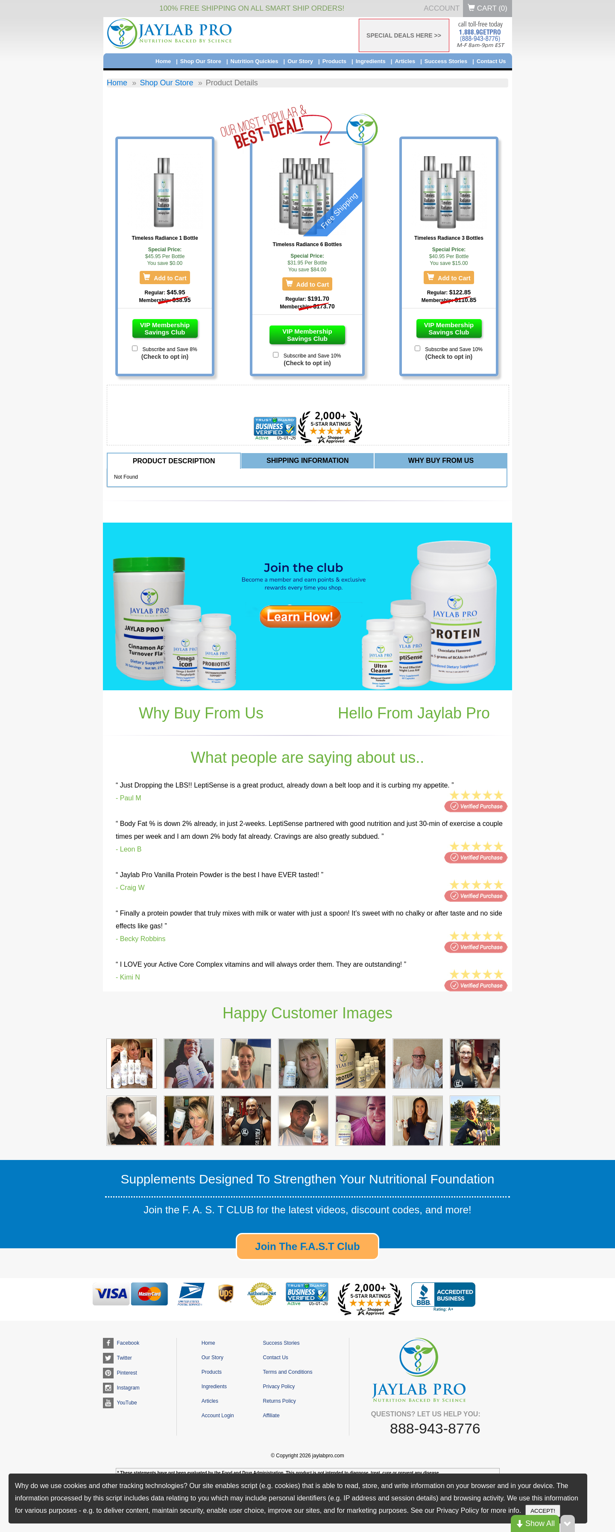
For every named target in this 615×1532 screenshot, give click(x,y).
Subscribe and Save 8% (169, 349)
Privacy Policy (279, 1387)
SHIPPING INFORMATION (307, 460)
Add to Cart (169, 278)
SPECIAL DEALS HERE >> (403, 35)
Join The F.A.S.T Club (307, 1246)
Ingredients (371, 61)
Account (442, 8)
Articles (405, 61)
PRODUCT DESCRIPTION (174, 461)
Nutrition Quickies (254, 61)
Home (163, 61)
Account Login (218, 1416)
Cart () (487, 8)
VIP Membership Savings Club (165, 328)
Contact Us (491, 61)
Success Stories (446, 61)
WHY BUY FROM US (441, 460)
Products (334, 61)
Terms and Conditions (287, 1372)
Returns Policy (279, 1401)
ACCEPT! (542, 1511)
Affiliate (271, 1416)
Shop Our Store (200, 61)
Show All (535, 1523)
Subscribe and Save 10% (311, 356)
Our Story (300, 61)
